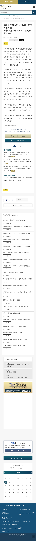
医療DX (6, 177)
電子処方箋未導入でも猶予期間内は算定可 (14, 18)
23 (5, 493)
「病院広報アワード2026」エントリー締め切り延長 (18, 364)
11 (13, 485)
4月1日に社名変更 (11, 371)
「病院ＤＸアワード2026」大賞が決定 (16, 376)
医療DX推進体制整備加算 (17, 177)
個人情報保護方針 (25, 509)
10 (9, 485)
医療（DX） (15, 16)
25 (13, 493)
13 (22, 485)
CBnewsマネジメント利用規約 (26, 513)
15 (30, 485)
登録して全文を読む (18, 136)
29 (18, 478)
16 (5, 489)
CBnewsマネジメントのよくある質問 (12, 528)
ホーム (5, 16)
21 (26, 489)
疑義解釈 (11, 180)
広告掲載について (7, 518)
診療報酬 (18, 180)
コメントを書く (18, 205)
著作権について (6, 513)
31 (26, 478)
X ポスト (21, 40)
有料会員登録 (9, 1)
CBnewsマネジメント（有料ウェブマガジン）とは (16, 521)
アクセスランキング (18, 458)
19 (18, 489)
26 (5, 478)
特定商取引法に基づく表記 (9, 524)
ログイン (27, 1)
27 (9, 478)
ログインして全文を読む (18, 140)
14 (26, 485)
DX (10, 16)
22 (30, 489)
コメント (9, 200)
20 (22, 489)
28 (13, 478)
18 (13, 489)
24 (9, 493)
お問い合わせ (5, 531)
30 (22, 478)
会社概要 (4, 509)
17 (9, 489)
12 (18, 485)
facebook (21, 200)
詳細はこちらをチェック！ (18, 450)
